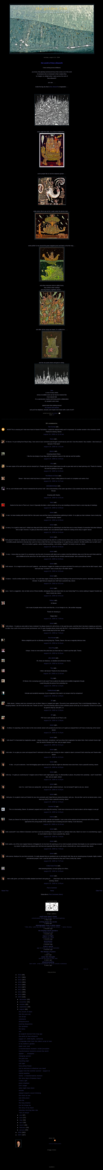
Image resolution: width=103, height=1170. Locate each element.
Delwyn (52, 600)
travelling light (24, 1061)
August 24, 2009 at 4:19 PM (53, 732)
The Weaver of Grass (51, 475)
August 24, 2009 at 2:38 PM (53, 710)
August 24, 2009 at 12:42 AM (54, 434)
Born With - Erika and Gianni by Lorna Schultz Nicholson (48, 963)
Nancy (52, 439)
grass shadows (24, 1083)
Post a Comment (52, 888)
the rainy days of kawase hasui (30, 1078)
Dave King (52, 648)
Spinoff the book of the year (48, 958)
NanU (51, 502)
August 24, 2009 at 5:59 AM (53, 508)
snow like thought (48, 957)
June (21, 1117)
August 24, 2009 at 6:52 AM (53, 595)
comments (22, 1019)
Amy (51, 463)
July (21, 1115)
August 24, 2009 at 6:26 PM (53, 812)
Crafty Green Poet (51, 866)
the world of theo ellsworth (52, 63)
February (23, 1127)
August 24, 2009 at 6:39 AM (53, 520)
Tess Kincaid (51, 637)
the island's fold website (52, 407)
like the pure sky (25, 1014)
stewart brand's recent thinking (30, 1093)
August (22, 1009)
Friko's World (48, 946)
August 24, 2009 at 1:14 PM (53, 686)
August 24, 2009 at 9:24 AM (53, 663)
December (23, 999)
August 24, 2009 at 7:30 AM (53, 633)
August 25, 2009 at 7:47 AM (53, 861)
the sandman (23, 1026)
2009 (20, 997)
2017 (20, 977)
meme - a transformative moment (30, 1075)
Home (52, 890)
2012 (20, 989)
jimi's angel (23, 1085)
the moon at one (24, 1095)
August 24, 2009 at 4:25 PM (53, 779)
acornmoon (48, 941)
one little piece (24, 1098)
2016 (20, 979)
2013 (20, 987)
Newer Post (5, 890)
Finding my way (48, 932)
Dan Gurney (51, 426)
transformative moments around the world (33, 1051)
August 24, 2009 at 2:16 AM (53, 471)
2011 (20, 992)
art (53, 414)
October (22, 1004)
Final (48, 953)
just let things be (25, 1105)
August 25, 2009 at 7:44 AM (53, 836)
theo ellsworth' (54, 86)
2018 (20, 975)
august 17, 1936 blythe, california (31, 1039)
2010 (20, 994)
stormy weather (24, 1073)
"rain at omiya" (24, 1112)
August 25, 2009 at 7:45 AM (53, 849)
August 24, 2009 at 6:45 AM (53, 532)
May (21, 1120)
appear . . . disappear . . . (28, 1053)
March (22, 1125)
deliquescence (24, 1021)
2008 (20, 1132)
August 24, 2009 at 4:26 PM (53, 789)
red (20, 1031)
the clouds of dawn (25, 1011)
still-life (21, 1100)
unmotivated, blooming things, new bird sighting (48, 918)
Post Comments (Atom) (56, 894)
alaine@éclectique (51, 486)
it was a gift (23, 1080)
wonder (21, 1090)
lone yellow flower (25, 1066)
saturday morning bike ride (28, 1110)
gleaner (52, 451)
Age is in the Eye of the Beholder (48, 948)
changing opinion (25, 1056)
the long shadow (24, 1103)
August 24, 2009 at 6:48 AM (53, 546)
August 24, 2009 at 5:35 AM (53, 497)
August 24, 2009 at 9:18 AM (53, 643)
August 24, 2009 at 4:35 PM (53, 802)
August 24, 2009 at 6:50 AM (53, 571)
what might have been (26, 1088)
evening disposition (26, 1024)
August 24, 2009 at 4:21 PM (53, 745)
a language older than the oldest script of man (35, 1041)
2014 (20, 984)
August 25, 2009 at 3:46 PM (53, 883)
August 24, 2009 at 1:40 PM (53, 696)
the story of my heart (26, 1108)
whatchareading (48, 962)
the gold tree (23, 1058)
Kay (52, 678)
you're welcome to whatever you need (32, 1068)
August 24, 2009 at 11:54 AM (54, 673)
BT (52, 700)
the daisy (22, 1029)
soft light (22, 1063)
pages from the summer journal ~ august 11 (34, 1071)
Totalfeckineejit (51, 690)
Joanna (52, 816)
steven (52, 512)
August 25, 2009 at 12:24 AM (54, 824)
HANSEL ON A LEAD (48, 937)
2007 (20, 1135)
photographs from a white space (48, 925)
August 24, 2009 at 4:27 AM (53, 481)
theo (52, 390)
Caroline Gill (51, 806)
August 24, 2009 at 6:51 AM (53, 583)
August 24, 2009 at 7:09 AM (53, 618)
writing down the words (48, 922)
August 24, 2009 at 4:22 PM (53, 757)
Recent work (48, 942)
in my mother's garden (27, 1043)
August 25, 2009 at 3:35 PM (53, 871)
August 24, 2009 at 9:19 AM (53, 653)
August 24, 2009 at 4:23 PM (53, 767)
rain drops (22, 1016)
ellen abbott (51, 658)
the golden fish (52, 8)
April (21, 1122)
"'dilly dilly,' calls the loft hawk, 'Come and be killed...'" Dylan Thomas (48, 927)
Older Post (99, 890)
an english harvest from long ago (30, 1034)
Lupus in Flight (48, 936)
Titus (51, 668)
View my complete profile (55, 1143)
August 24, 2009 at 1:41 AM (53, 446)
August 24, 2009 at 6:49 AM (53, 559)
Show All (86, 969)
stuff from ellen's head (48, 916)
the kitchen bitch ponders (48, 930)
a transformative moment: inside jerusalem (34, 1048)
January (22, 1130)
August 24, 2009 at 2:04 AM (53, 459)
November (23, 1002)
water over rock (24, 1046)
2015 (20, 982)
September (23, 1007)
